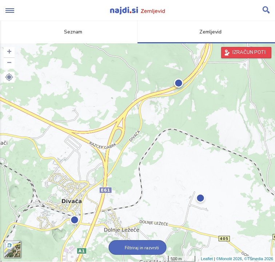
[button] (9, 77)
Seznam (69, 31)
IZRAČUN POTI (249, 52)
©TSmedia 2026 (258, 259)
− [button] (9, 63)
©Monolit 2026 (229, 259)
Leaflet (207, 259)
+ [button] (9, 52)
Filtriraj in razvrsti (137, 248)
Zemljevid (206, 31)
